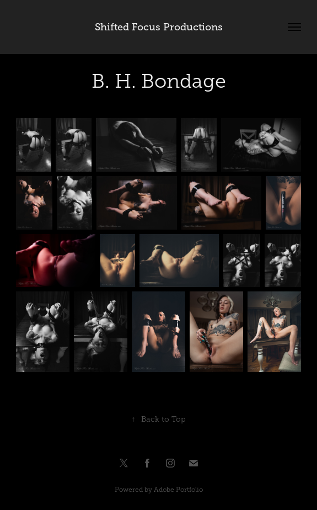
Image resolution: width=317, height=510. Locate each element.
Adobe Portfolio (178, 489)
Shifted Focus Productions (159, 27)
